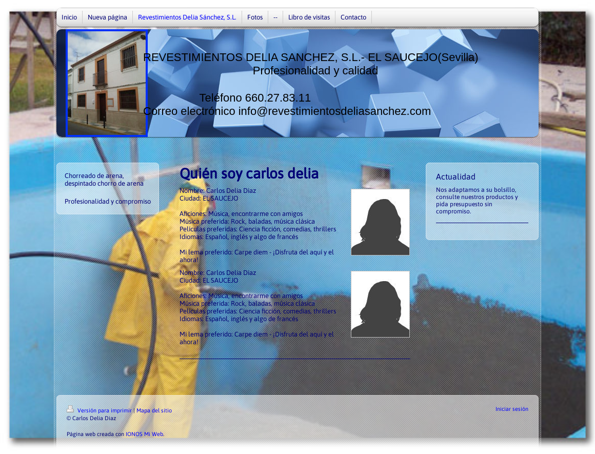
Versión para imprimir (100, 410)
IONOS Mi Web (144, 434)
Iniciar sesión (511, 409)
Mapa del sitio (154, 410)
